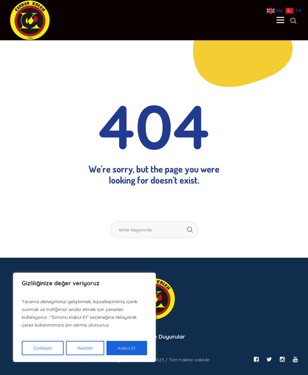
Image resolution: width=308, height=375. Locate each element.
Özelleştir (43, 348)
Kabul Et (127, 348)
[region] (84, 317)
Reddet (85, 348)
